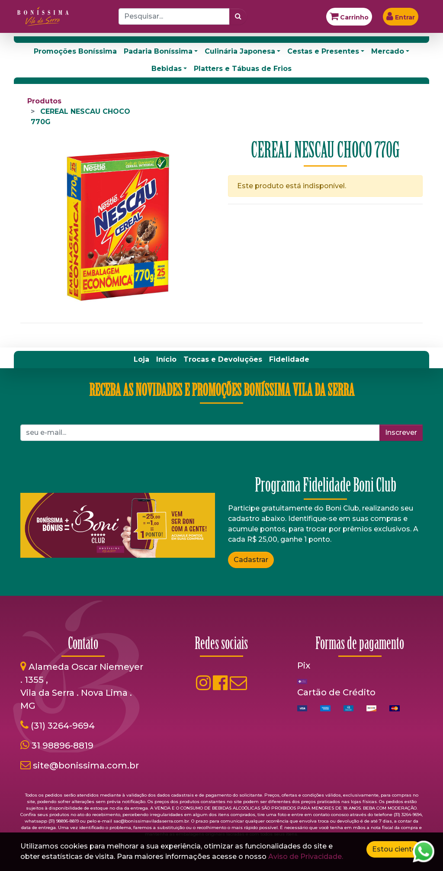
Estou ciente (394, 849)
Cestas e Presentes (323, 51)
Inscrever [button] (401, 432)
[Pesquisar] (238, 16)
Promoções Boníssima (75, 51)
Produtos (44, 101)
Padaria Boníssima (158, 51)
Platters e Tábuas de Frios (243, 68)
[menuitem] (141, 359)
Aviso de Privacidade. (305, 856)
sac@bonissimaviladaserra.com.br (151, 821)
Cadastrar (251, 560)
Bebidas (166, 68)
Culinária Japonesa (240, 51)
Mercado (387, 51)
